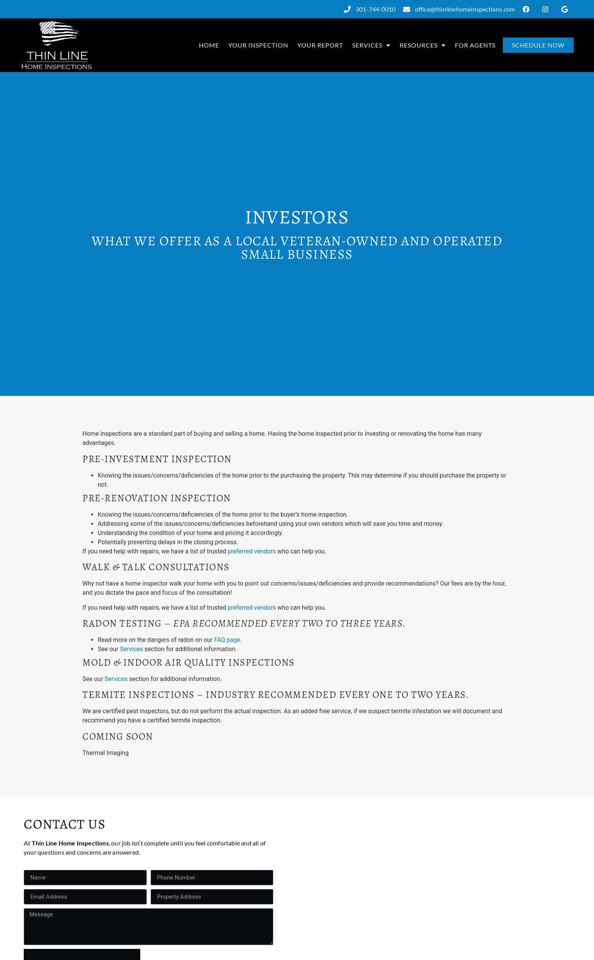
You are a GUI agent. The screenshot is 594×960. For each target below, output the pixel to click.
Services (371, 45)
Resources (423, 45)
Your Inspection (258, 45)
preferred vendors (252, 551)
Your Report (320, 45)
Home (209, 45)
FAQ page (227, 639)
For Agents (475, 45)
